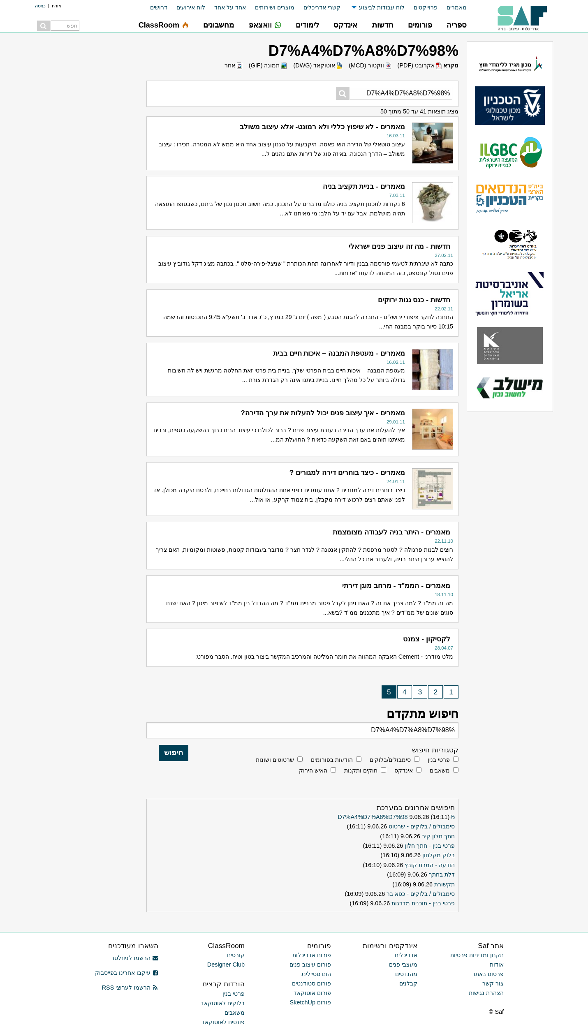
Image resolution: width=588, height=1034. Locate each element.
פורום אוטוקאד (312, 993)
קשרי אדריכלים (321, 7)
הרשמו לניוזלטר (134, 958)
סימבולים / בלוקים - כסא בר (421, 894)
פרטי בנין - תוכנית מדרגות (423, 903)
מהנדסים (406, 974)
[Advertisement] (80, 164)
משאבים (440, 770)
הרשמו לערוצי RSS (130, 987)
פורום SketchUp (310, 1002)
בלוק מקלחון (438, 855)
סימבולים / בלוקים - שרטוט (422, 826)
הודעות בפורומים (332, 759)
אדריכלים (406, 955)
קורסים (236, 955)
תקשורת (444, 884)
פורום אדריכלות (311, 955)
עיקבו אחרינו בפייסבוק (126, 972)
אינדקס (403, 770)
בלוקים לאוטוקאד (223, 1003)
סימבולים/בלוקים (390, 759)
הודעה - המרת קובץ (430, 865)
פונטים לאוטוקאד (223, 1022)
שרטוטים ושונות (275, 759)
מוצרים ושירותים (274, 7)
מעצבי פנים (403, 964)
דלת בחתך (442, 874)
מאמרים (457, 7)
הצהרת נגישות (486, 993)
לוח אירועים (190, 7)
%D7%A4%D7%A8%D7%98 (396, 817)
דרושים (158, 7)
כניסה (40, 5)
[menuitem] (452, 7)
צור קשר (493, 983)
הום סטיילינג (316, 974)
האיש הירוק (313, 770)
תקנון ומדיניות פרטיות (477, 955)
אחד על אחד (230, 7)
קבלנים (408, 983)
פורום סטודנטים (311, 983)
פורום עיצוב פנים (310, 964)
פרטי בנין (439, 759)
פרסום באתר (488, 974)
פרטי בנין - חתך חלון (430, 845)
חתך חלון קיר (438, 836)
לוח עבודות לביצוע (382, 7)
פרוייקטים (426, 7)
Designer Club (226, 964)
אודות (497, 964)
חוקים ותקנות (360, 770)
